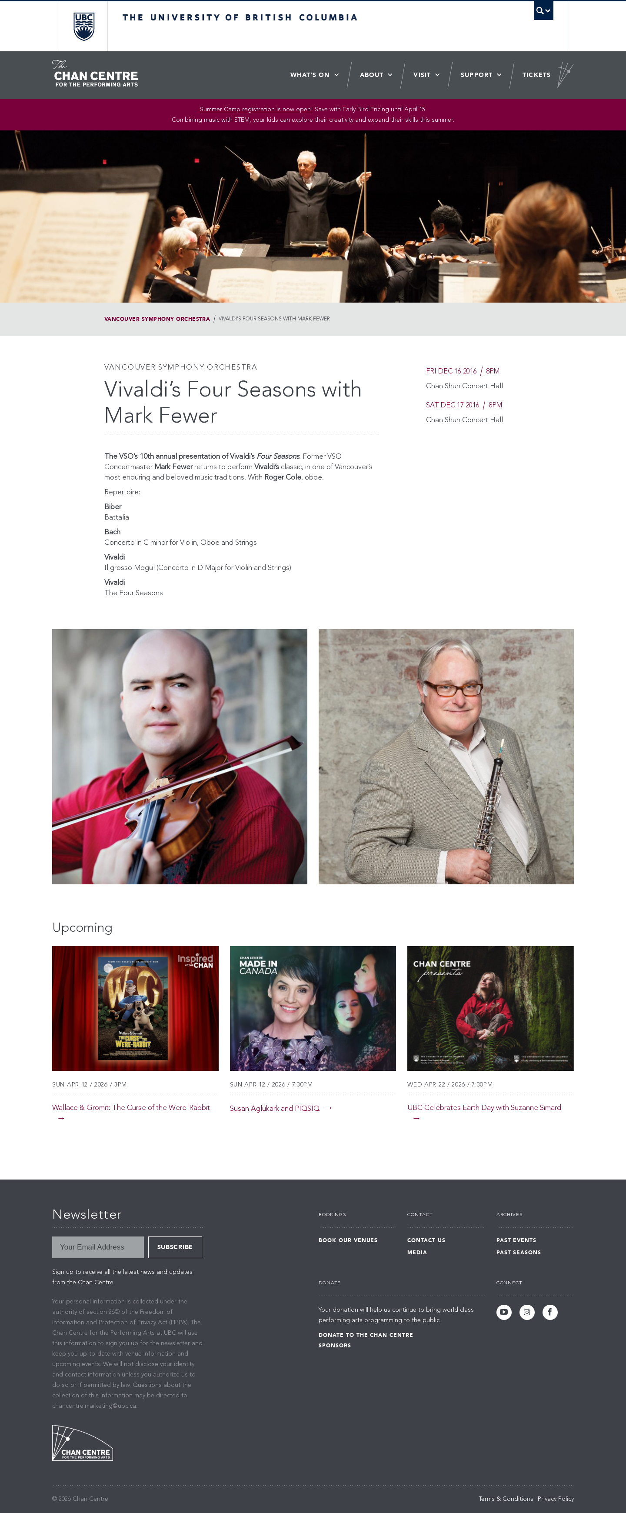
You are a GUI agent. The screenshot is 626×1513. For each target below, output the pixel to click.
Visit (422, 75)
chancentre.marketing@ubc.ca (94, 1406)
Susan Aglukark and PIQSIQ (275, 1109)
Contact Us (426, 1240)
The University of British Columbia (84, 26)
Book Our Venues (348, 1240)
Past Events (516, 1240)
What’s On (310, 75)
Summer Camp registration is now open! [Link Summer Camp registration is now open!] (256, 110)
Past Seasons (519, 1253)
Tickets (537, 75)
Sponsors (335, 1346)
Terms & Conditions (506, 1499)
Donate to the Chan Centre (366, 1335)
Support (477, 75)
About (372, 75)
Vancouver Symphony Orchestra (157, 319)
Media (417, 1253)
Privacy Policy (556, 1499)
